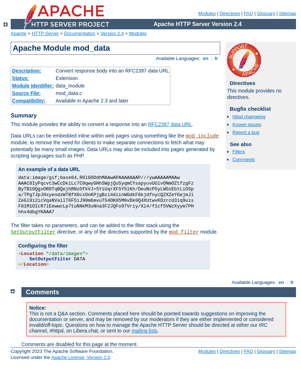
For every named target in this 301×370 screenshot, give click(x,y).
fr (217, 58)
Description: (26, 71)
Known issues (246, 124)
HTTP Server (45, 33)
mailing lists (144, 331)
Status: (20, 78)
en (206, 58)
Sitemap (287, 13)
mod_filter (184, 232)
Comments (243, 159)
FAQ (248, 13)
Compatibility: (28, 101)
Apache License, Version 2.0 (80, 357)
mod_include (202, 136)
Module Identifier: (33, 86)
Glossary (266, 13)
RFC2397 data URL (170, 124)
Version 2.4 (112, 33)
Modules (207, 13)
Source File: (26, 93)
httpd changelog (249, 116)
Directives (230, 13)
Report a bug (245, 132)
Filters (238, 151)
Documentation (79, 33)
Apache (18, 33)
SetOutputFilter (33, 232)
